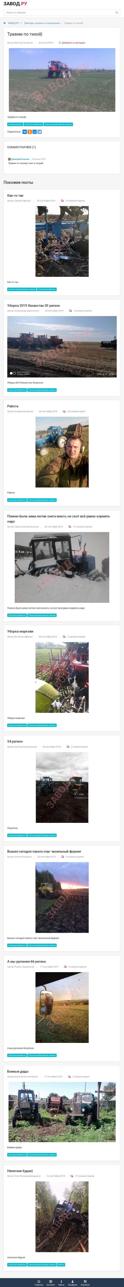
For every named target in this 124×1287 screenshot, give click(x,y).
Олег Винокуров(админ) (28, 1176)
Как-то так (15, 196)
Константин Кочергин (26, 1076)
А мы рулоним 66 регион (26, 961)
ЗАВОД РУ (11, 23)
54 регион (15, 741)
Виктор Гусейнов (24, 42)
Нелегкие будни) (20, 1171)
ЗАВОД (15, 4)
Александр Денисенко (27, 310)
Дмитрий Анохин (20, 159)
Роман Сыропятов (24, 966)
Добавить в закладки (72, 42)
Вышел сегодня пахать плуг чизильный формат (44, 851)
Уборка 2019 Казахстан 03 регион (33, 306)
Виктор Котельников (26, 746)
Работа (12, 406)
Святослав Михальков (26, 526)
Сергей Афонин (23, 200)
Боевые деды (18, 1071)
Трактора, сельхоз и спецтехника (42, 23)
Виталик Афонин (24, 636)
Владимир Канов (24, 411)
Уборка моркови (20, 631)
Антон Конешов (23, 856)
